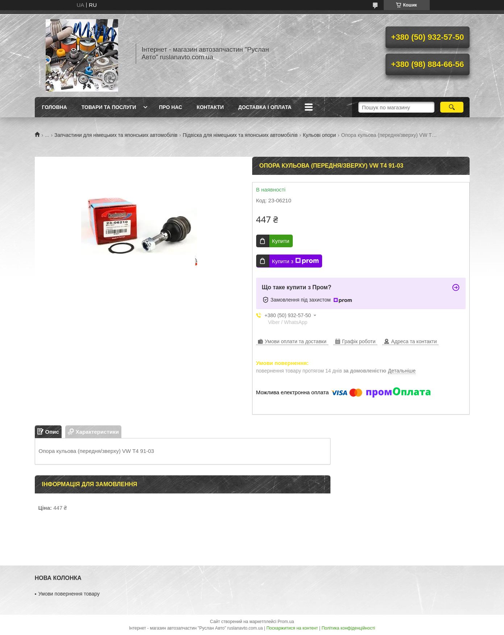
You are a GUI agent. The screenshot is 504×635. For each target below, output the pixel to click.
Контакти (210, 107)
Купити (281, 241)
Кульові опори (319, 135)
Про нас (170, 107)
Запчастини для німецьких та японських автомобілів (116, 135)
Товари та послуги (109, 107)
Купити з (295, 261)
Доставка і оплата (265, 107)
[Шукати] (452, 107)
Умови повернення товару (69, 594)
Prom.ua (286, 621)
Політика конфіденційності (348, 628)
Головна (54, 107)
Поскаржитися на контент (292, 628)
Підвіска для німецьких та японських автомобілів (240, 135)
